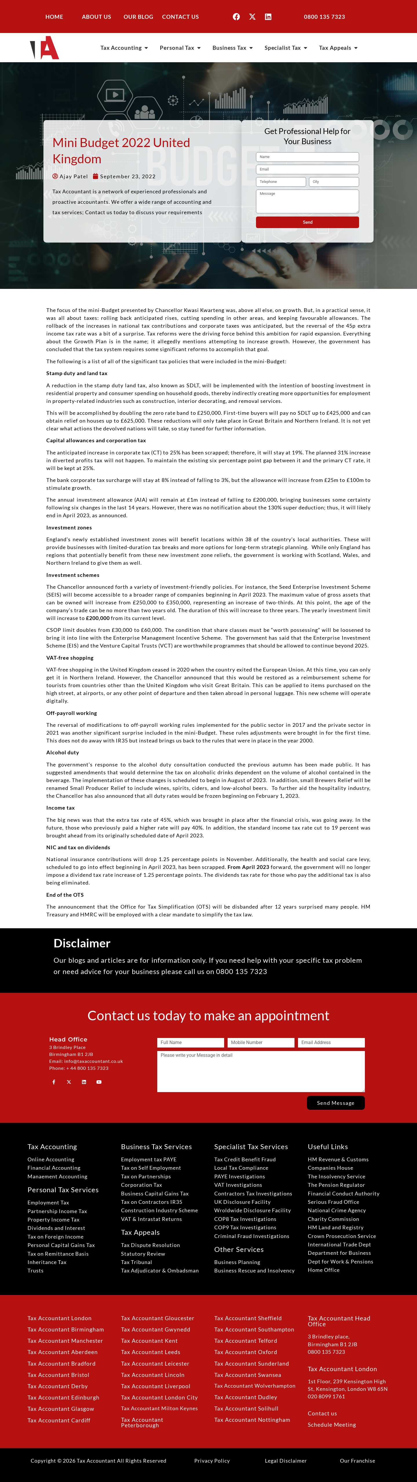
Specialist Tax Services (251, 1146)
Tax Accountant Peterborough (142, 1422)
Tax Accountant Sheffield (248, 1318)
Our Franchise (357, 1460)
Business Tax (233, 47)
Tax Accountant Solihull (246, 1408)
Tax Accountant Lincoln (153, 1374)
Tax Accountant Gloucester (158, 1318)
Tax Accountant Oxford (245, 1352)
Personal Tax (180, 47)
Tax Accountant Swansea (247, 1374)
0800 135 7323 (324, 16)
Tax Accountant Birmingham (66, 1329)
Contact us (322, 1413)
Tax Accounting (124, 47)
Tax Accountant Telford (245, 1340)
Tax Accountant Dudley (245, 1397)
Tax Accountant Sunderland (251, 1363)
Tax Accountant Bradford (62, 1363)
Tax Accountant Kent (149, 1340)
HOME (54, 16)
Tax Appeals (338, 47)
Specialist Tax (286, 47)
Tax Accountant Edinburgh (64, 1397)
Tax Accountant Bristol (58, 1374)
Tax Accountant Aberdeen (63, 1352)
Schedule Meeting (332, 1424)
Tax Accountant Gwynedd (156, 1329)
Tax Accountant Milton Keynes (159, 1408)
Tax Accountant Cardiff (59, 1420)
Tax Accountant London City (159, 1397)
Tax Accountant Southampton (254, 1329)
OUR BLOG (138, 16)
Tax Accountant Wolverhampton (255, 1386)
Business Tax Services (156, 1146)
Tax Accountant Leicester (155, 1363)
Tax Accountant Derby (58, 1386)
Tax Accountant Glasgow (61, 1408)
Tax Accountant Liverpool (156, 1386)
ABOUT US (96, 16)
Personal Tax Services (63, 1189)
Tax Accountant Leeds (150, 1352)
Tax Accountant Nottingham (252, 1419)
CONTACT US (180, 16)
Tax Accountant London (60, 1318)
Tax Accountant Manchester (65, 1340)
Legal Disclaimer (286, 1460)
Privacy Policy (212, 1460)
